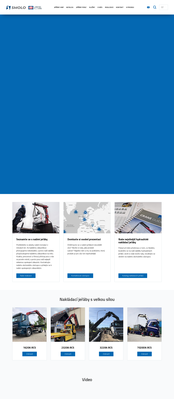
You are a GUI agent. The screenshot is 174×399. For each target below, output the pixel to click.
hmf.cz (24, 7)
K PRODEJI (130, 7)
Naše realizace (26, 275)
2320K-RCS (68, 348)
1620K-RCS (29, 348)
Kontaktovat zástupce (80, 275)
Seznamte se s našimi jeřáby (31, 239)
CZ (162, 7)
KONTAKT (119, 7)
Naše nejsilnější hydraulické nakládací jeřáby (133, 240)
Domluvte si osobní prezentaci (84, 239)
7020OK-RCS (144, 348)
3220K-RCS (106, 348)
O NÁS (100, 7)
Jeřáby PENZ (81, 7)
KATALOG (69, 7)
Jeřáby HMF (59, 7)
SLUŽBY (92, 7)
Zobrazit (29, 354)
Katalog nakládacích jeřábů (132, 275)
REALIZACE (109, 7)
